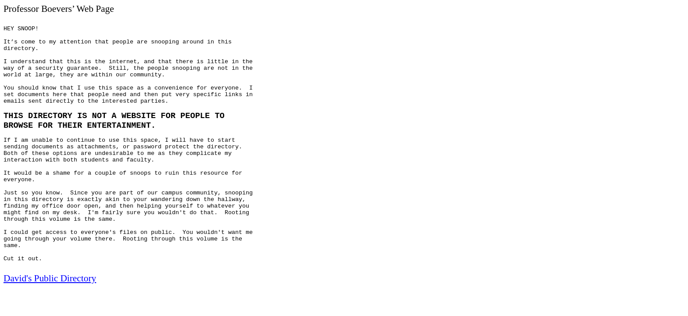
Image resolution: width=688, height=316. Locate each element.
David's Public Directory (50, 278)
